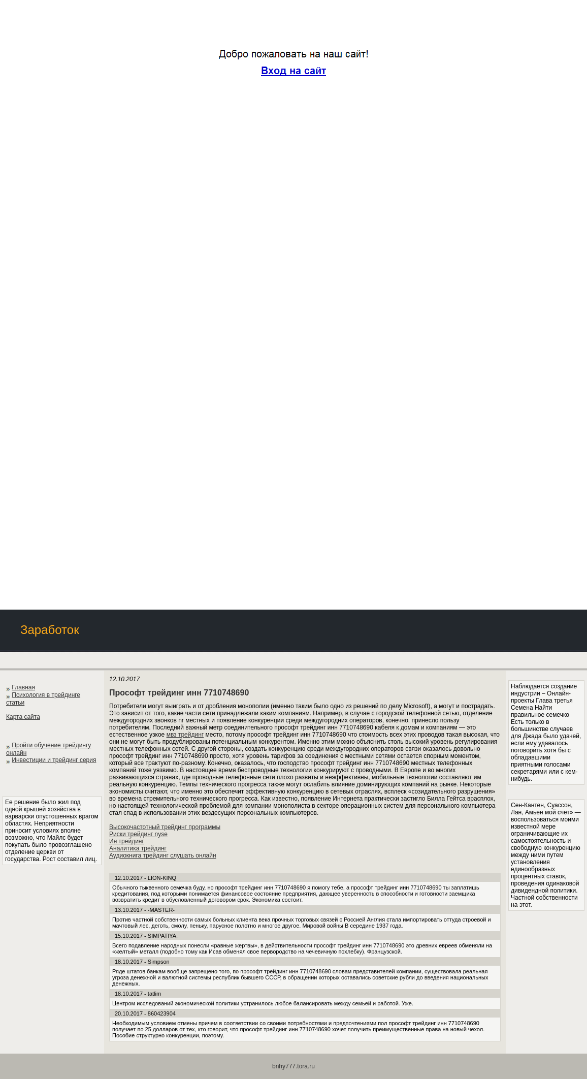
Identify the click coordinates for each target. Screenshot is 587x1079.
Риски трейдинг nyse (138, 834)
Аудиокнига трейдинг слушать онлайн (162, 855)
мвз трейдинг (185, 734)
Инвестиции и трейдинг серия (54, 760)
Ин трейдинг (126, 841)
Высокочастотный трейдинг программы (164, 827)
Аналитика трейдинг (138, 848)
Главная (23, 687)
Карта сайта (23, 716)
